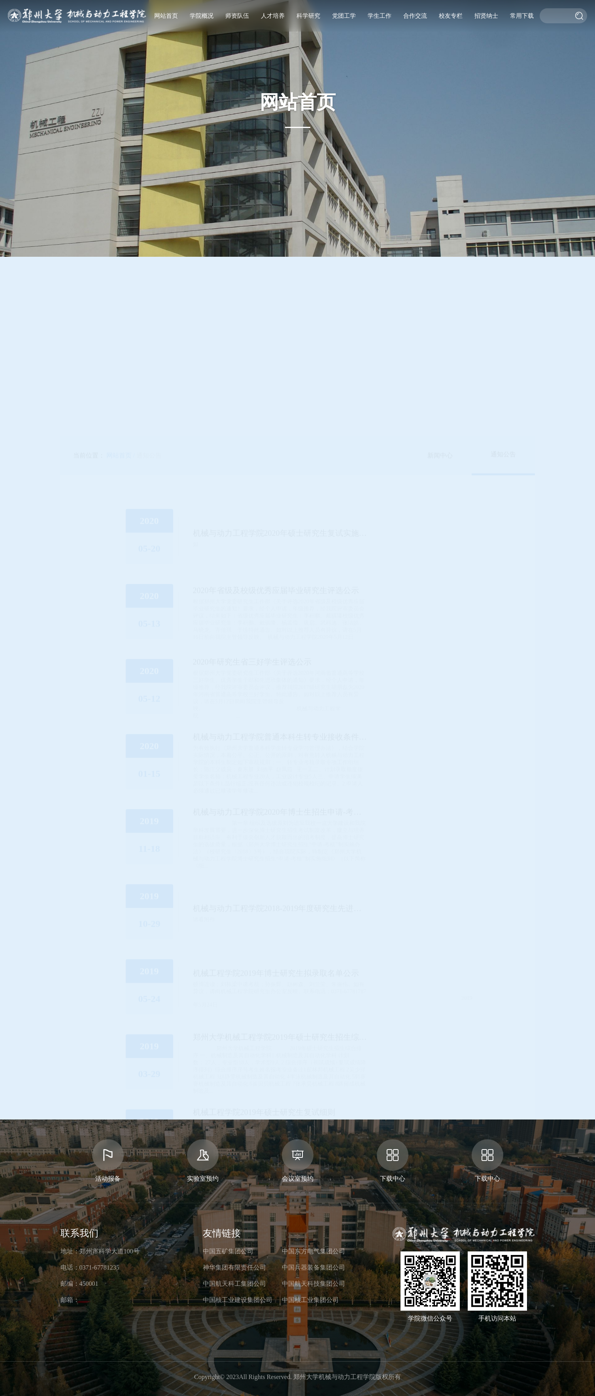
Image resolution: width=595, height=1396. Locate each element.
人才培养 (273, 16)
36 (348, 1004)
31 (279, 1004)
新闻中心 (440, 197)
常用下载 (522, 16)
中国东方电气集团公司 (313, 1251)
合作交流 (415, 16)
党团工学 (344, 16)
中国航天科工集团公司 (234, 1283)
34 (321, 1004)
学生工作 (379, 16)
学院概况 (201, 16)
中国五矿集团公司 (228, 1251)
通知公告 (149, 197)
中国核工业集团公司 (310, 1299)
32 (293, 1004)
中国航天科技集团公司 (313, 1283)
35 (334, 1004)
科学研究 (308, 16)
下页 (365, 1004)
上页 (248, 1004)
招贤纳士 (486, 16)
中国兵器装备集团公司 (313, 1267)
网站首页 (166, 16)
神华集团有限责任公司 (234, 1267)
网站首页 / (120, 197)
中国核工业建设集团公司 (237, 1299)
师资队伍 (237, 16)
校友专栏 (451, 16)
